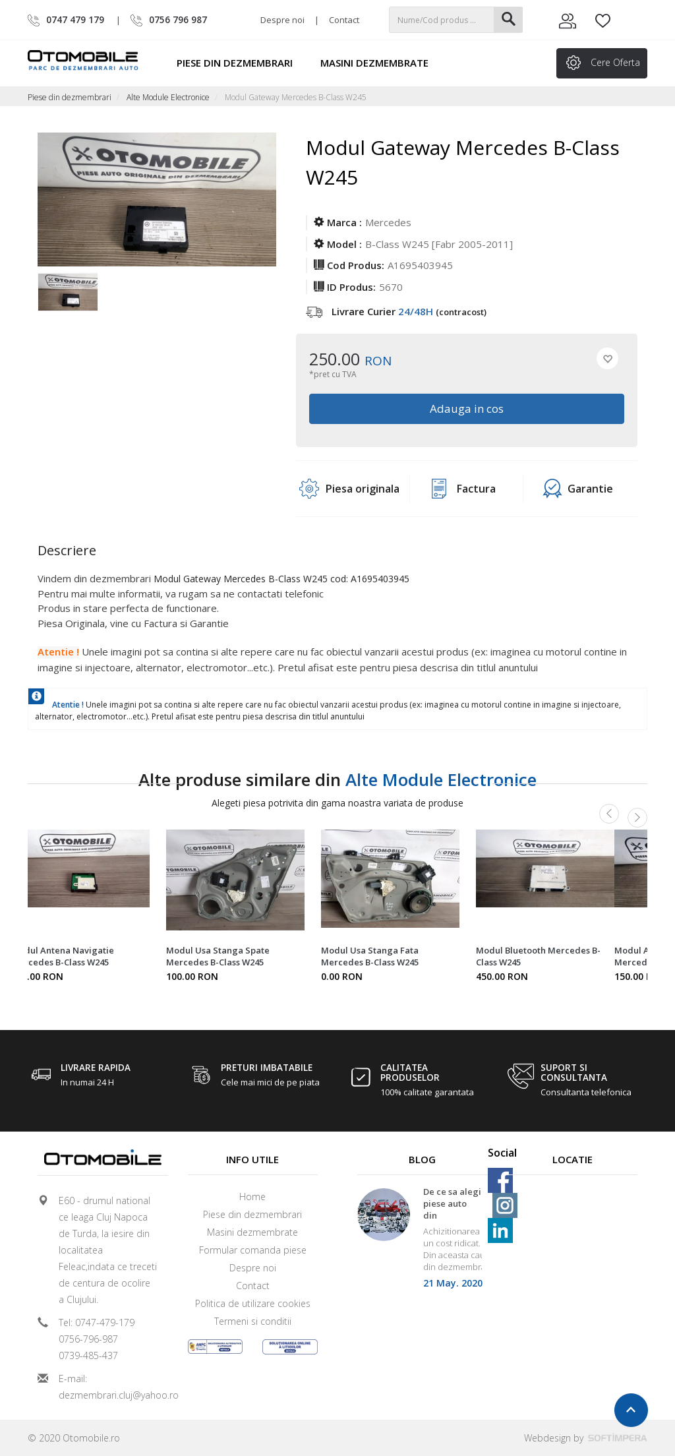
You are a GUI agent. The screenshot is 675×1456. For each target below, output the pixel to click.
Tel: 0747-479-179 (96, 1322)
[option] (68, 299)
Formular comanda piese (253, 1250)
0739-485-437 (88, 1355)
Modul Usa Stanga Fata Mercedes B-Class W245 (370, 956)
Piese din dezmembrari (241, 62)
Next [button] (637, 818)
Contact (344, 20)
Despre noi (282, 20)
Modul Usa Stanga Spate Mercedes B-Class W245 (218, 956)
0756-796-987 (88, 1339)
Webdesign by (585, 1438)
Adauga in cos (467, 408)
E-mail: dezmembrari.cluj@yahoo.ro (108, 1386)
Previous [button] (609, 814)
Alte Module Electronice (168, 97)
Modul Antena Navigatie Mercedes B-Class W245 (62, 956)
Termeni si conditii (252, 1321)
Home (252, 1196)
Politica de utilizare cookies (252, 1303)
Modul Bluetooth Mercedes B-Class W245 (538, 956)
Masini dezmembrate (380, 62)
